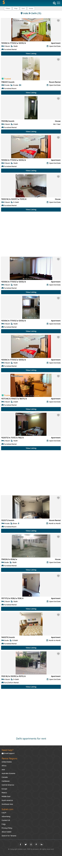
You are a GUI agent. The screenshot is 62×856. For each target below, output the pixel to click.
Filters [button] (8, 8)
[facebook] (20, 844)
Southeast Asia (7, 804)
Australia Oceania (8, 773)
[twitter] (26, 844)
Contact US (6, 820)
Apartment (56, 43)
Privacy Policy (7, 828)
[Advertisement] (31, 234)
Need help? (7, 750)
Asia (3, 770)
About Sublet (6, 832)
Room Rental (55, 82)
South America (7, 800)
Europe (4, 789)
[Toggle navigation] (58, 3)
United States (7, 762)
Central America (8, 785)
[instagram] (31, 844)
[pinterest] (36, 844)
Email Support (8, 753)
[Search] (54, 3)
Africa (4, 766)
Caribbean (6, 781)
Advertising (6, 816)
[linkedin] (42, 844)
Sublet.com (7, 809)
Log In (4, 813)
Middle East (6, 796)
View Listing (31, 53)
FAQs (4, 824)
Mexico (4, 793)
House (58, 121)
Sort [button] (23, 8)
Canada (5, 777)
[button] (31, 8)
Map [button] (16, 8)
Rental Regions (9, 758)
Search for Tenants (9, 836)
